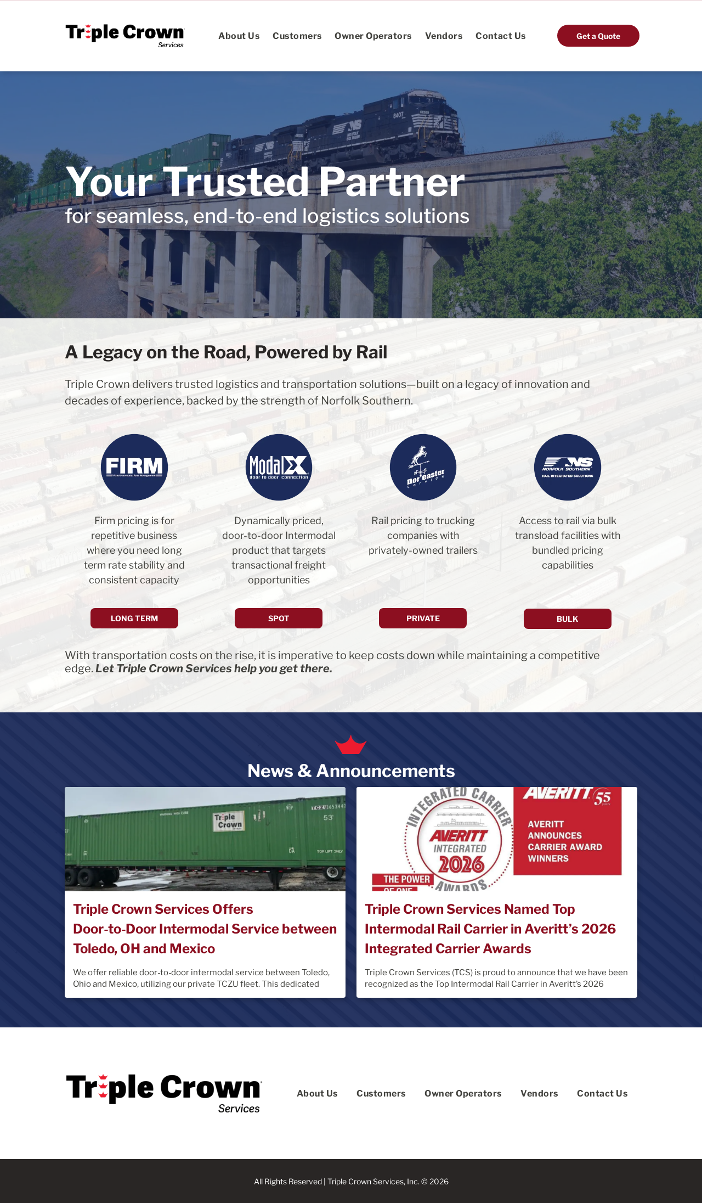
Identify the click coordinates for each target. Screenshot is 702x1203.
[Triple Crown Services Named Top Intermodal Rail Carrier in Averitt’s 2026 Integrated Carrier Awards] (496, 839)
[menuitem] (239, 35)
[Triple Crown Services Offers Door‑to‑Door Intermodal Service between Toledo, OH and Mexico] (205, 839)
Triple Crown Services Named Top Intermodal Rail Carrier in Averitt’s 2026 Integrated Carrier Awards (490, 929)
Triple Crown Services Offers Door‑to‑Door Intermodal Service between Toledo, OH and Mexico (205, 929)
